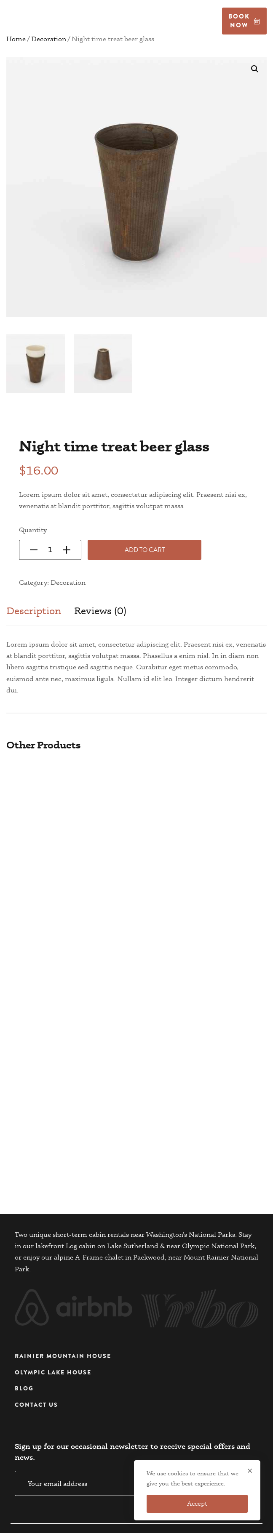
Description (34, 611)
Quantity (33, 530)
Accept (197, 1503)
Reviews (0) (100, 611)
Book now (244, 21)
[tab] (34, 615)
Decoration (68, 582)
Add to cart (145, 549)
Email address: (114, 1454)
